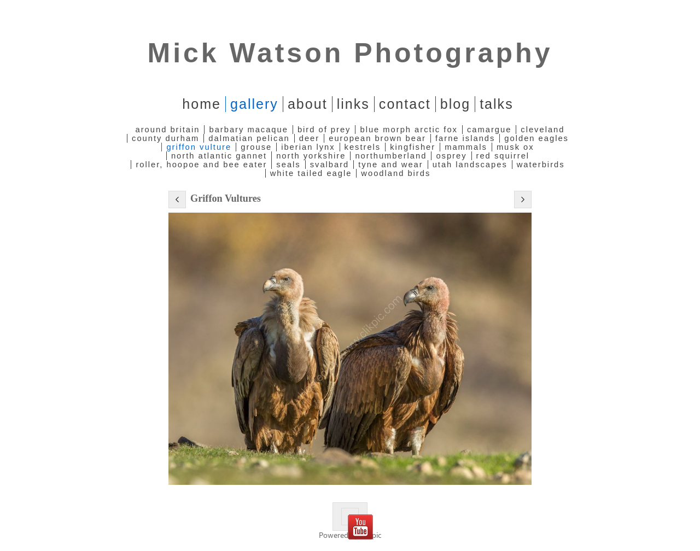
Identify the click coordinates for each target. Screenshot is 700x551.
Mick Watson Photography (350, 53)
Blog (455, 104)
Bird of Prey (324, 129)
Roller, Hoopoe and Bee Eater (201, 164)
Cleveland (542, 129)
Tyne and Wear (390, 164)
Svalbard (329, 164)
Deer (309, 138)
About (308, 104)
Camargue (489, 129)
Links (353, 104)
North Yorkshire (311, 155)
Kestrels (363, 147)
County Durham (165, 138)
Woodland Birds (395, 173)
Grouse (256, 147)
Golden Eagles (536, 138)
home (201, 104)
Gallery (254, 104)
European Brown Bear (377, 138)
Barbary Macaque (248, 129)
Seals (288, 164)
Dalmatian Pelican (248, 138)
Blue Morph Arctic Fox (408, 129)
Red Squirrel (503, 155)
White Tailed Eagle (311, 173)
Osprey (451, 155)
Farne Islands (465, 138)
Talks (497, 104)
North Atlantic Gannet (219, 155)
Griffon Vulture (198, 147)
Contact (405, 104)
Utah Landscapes (470, 164)
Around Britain (168, 129)
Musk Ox (515, 147)
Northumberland (391, 155)
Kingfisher (412, 147)
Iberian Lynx (308, 147)
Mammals (466, 147)
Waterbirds (541, 164)
